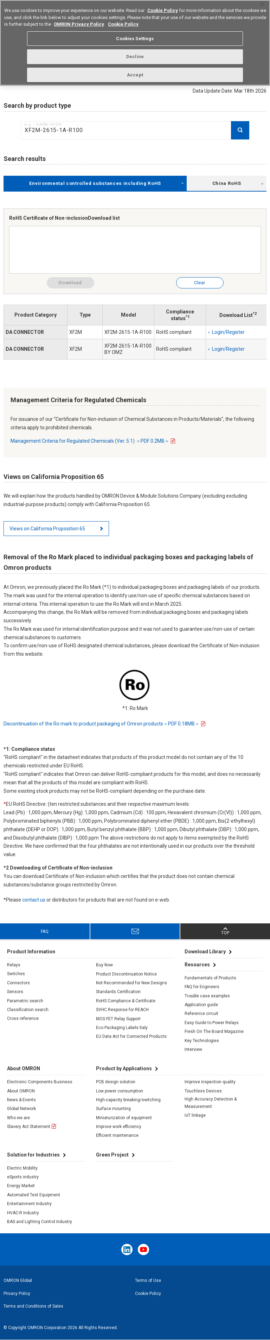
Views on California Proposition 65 (47, 528)
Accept (135, 71)
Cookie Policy (148, 1293)
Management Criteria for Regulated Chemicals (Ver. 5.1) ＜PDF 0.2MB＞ (90, 441)
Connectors (18, 982)
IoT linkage (195, 1115)
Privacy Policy (17, 1293)
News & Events (21, 1099)
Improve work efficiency (118, 1126)
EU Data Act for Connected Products (131, 1036)
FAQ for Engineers (202, 986)
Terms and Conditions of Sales (33, 1306)
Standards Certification (118, 991)
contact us (33, 900)
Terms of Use (148, 1280)
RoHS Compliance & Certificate (125, 1000)
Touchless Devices (203, 1091)
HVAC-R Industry (23, 1212)
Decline (135, 53)
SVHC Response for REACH (122, 1009)
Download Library (205, 951)
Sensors (15, 991)
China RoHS (226, 183)
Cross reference (23, 1018)
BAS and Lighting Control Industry (39, 1221)
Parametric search (25, 1000)
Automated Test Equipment (33, 1194)
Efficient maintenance (117, 1135)
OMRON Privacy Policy (79, 20)
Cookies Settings (135, 34)
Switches (16, 973)
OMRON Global (18, 1280)
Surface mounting (113, 1108)
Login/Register (228, 332)
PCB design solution (115, 1081)
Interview (193, 1049)
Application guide (201, 1004)
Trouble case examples (207, 995)
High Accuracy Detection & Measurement (211, 1103)
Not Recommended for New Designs (131, 982)
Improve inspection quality (210, 1081)
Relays (13, 964)
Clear (199, 282)
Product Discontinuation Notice (126, 974)
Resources (197, 964)
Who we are (18, 1117)
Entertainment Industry (29, 1203)
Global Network (21, 1108)
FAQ (45, 931)
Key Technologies (202, 1040)
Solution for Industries (33, 1155)
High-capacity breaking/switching (128, 1099)
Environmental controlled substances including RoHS (95, 183)
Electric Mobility (22, 1168)
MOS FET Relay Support (118, 1018)
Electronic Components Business (39, 1081)
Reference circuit (201, 1013)
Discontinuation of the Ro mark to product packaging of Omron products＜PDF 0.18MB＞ (102, 724)
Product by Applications (124, 1068)
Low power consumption (119, 1091)
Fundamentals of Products (210, 978)
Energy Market (21, 1185)
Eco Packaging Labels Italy (122, 1027)
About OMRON (21, 1091)
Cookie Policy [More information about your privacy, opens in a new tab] (123, 20)
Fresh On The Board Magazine (214, 1031)
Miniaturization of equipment (124, 1117)
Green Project (112, 1155)
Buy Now (104, 964)
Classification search (28, 1009)
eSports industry (23, 1176)
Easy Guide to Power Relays (212, 1022)
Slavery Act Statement (28, 1126)
